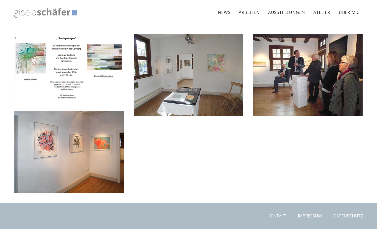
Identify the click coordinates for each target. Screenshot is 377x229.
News (224, 12)
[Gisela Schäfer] (45, 13)
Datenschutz (348, 216)
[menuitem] (226, 12)
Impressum (310, 216)
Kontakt (277, 216)
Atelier (321, 12)
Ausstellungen (286, 12)
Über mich (351, 12)
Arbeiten (249, 12)
